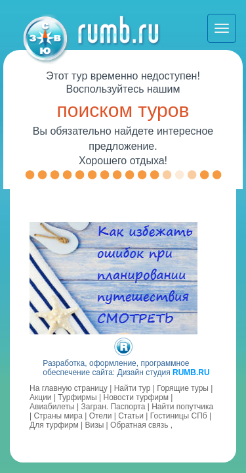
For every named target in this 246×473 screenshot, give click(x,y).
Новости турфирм (135, 397)
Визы (94, 425)
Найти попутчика (182, 406)
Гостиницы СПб (178, 415)
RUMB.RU (191, 372)
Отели (100, 415)
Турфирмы (77, 397)
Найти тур (132, 388)
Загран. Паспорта (113, 406)
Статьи (131, 415)
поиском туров (123, 110)
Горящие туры (183, 388)
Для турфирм (54, 425)
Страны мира (57, 415)
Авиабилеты (52, 406)
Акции (41, 397)
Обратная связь (139, 425)
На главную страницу (69, 388)
